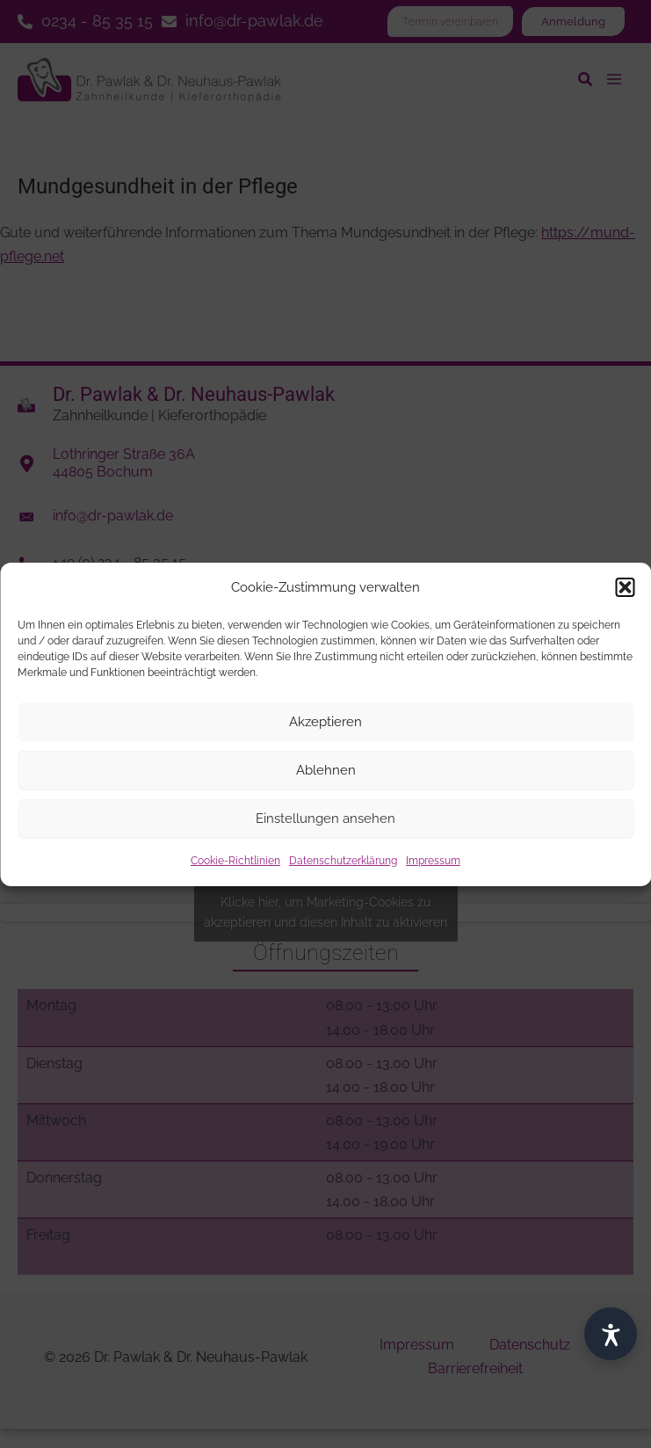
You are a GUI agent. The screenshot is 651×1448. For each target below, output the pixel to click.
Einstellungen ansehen (325, 818)
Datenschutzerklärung (343, 861)
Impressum (433, 861)
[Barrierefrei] (610, 1333)
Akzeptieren (325, 722)
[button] (624, 587)
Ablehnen (326, 770)
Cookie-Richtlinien (235, 861)
